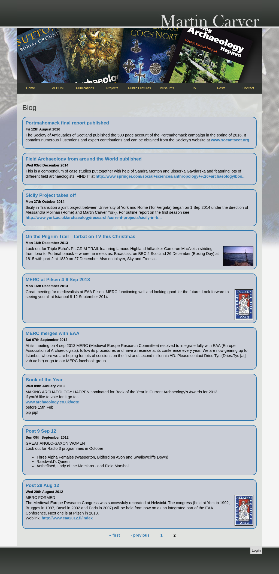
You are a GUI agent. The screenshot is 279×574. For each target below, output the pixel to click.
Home (30, 88)
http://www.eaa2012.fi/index (67, 518)
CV (194, 88)
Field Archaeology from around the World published (84, 159)
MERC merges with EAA (53, 333)
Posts (221, 88)
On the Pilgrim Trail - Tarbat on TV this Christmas (80, 236)
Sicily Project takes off (51, 195)
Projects (112, 88)
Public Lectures (139, 88)
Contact (248, 88)
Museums (166, 88)
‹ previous (140, 535)
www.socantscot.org (230, 140)
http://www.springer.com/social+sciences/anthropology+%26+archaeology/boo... (170, 176)
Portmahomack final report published (67, 123)
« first (114, 535)
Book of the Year (44, 379)
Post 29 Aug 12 (42, 485)
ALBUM (57, 88)
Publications (85, 88)
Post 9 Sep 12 (41, 431)
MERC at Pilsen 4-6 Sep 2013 (58, 279)
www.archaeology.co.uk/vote (52, 402)
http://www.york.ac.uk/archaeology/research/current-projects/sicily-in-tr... (94, 217)
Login (256, 550)
